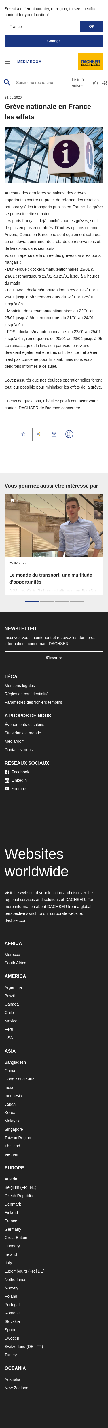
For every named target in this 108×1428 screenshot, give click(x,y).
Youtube (15, 788)
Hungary (12, 1246)
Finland (11, 1212)
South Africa (15, 963)
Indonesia (13, 1095)
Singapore (14, 1129)
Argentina (13, 987)
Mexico (11, 1021)
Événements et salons (24, 724)
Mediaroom (29, 62)
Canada (12, 1004)
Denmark (13, 1204)
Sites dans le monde (23, 733)
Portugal (12, 1304)
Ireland (11, 1254)
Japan (10, 1104)
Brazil (10, 996)
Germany (13, 1229)
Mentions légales (20, 685)
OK (92, 27)
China (10, 1070)
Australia (12, 1379)
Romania (13, 1313)
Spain (10, 1329)
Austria (11, 1179)
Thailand (12, 1146)
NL (32, 1187)
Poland (11, 1296)
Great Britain (16, 1237)
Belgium (12, 1187)
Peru (9, 1029)
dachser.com (16, 920)
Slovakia (12, 1321)
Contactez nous (19, 749)
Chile (9, 1012)
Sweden (12, 1338)
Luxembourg (16, 1271)
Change (54, 41)
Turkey (11, 1355)
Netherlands (15, 1279)
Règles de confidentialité (27, 694)
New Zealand (17, 1388)
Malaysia (12, 1121)
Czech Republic (19, 1195)
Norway (11, 1288)
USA (9, 1037)
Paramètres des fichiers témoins (33, 702)
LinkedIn (16, 780)
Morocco (12, 954)
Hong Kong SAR (19, 1079)
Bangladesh (15, 1062)
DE (40, 1271)
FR (24, 1187)
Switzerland (15, 1346)
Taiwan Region (18, 1137)
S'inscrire (54, 657)
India (9, 1087)
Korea (10, 1112)
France (11, 1221)
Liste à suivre (85, 82)
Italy (8, 1262)
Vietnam (12, 1154)
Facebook (17, 772)
